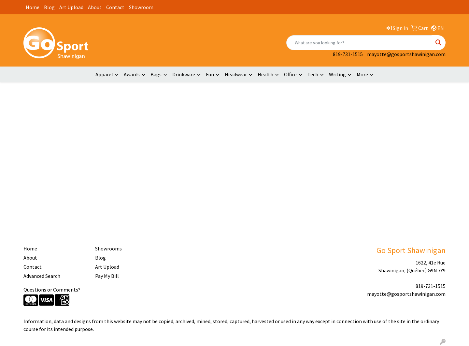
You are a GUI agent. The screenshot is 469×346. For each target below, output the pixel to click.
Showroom (141, 7)
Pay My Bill (107, 276)
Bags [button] (156, 74)
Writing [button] (337, 74)
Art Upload (71, 7)
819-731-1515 (348, 54)
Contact (115, 7)
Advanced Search (41, 276)
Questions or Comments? (51, 289)
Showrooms (108, 248)
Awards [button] (132, 74)
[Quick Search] (359, 42)
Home (32, 7)
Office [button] (290, 74)
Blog (49, 7)
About (95, 7)
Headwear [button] (236, 74)
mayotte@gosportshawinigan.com (406, 54)
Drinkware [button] (183, 74)
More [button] (362, 74)
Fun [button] (210, 74)
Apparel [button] (104, 74)
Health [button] (265, 74)
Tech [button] (312, 74)
